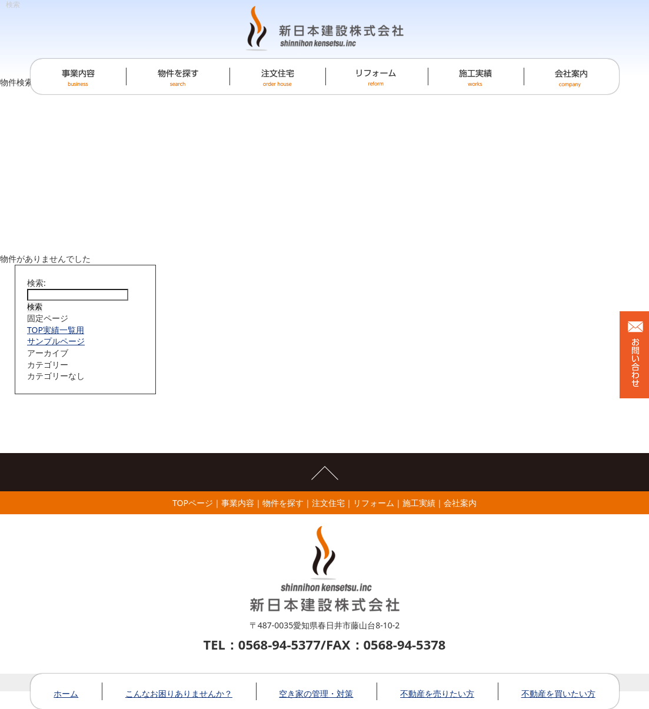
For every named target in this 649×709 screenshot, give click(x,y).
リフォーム (373, 502)
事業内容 (237, 502)
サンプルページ (56, 341)
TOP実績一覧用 (55, 329)
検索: (36, 282)
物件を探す (283, 502)
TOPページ (192, 502)
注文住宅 (328, 502)
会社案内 (460, 502)
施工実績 (418, 502)
